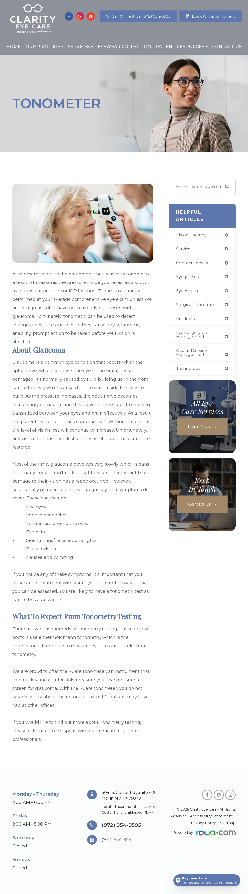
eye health (187, 291)
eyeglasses (187, 277)
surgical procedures (197, 305)
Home (13, 46)
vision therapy (191, 235)
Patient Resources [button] (182, 46)
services (184, 249)
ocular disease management (192, 354)
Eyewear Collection (124, 46)
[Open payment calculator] (206, 880)
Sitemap (228, 823)
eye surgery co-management (192, 335)
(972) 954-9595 (121, 825)
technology (188, 370)
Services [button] (80, 46)
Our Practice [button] (44, 46)
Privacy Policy (205, 823)
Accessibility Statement (213, 816)
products (185, 319)
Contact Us (227, 46)
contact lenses (192, 263)
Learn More (199, 428)
